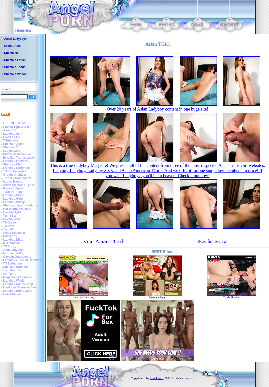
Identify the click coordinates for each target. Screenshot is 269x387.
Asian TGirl (109, 241)
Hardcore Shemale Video (20, 287)
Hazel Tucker (12, 294)
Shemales (11, 53)
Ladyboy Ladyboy (15, 161)
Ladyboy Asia (12, 133)
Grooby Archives (15, 174)
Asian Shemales (14, 232)
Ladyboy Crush (13, 195)
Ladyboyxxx (11, 151)
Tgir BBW (10, 215)
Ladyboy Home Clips (17, 291)
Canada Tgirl (12, 212)
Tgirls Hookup (231, 297)
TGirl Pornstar (13, 192)
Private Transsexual (17, 154)
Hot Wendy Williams (17, 209)
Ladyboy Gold (13, 198)
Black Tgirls (11, 137)
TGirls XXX (10, 140)
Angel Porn (156, 378)
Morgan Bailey (13, 253)
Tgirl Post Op (12, 270)
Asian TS (9, 130)
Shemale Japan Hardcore (20, 205)
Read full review (212, 241)
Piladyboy (10, 236)
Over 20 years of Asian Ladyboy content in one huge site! (157, 109)
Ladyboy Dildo (13, 239)
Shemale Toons (15, 67)
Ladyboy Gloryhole (16, 168)
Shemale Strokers (15, 267)
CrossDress (12, 46)
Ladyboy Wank (13, 280)
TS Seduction (12, 263)
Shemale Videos (15, 74)
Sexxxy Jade (12, 219)
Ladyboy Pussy (14, 202)
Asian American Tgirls (18, 185)
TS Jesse (9, 222)
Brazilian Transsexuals (19, 157)
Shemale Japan (13, 144)
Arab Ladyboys (13, 250)
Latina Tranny (12, 181)
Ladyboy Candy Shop (18, 284)
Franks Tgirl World (16, 127)
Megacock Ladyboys (17, 277)
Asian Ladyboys (15, 39)
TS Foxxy (9, 246)
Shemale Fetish (15, 60)
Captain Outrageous (17, 256)
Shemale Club (12, 164)
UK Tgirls (9, 273)
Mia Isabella (11, 243)
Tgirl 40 (8, 229)
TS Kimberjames (14, 171)
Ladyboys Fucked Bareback (22, 260)
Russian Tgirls (13, 188)
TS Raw (8, 226)
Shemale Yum (12, 147)
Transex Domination (17, 178)
